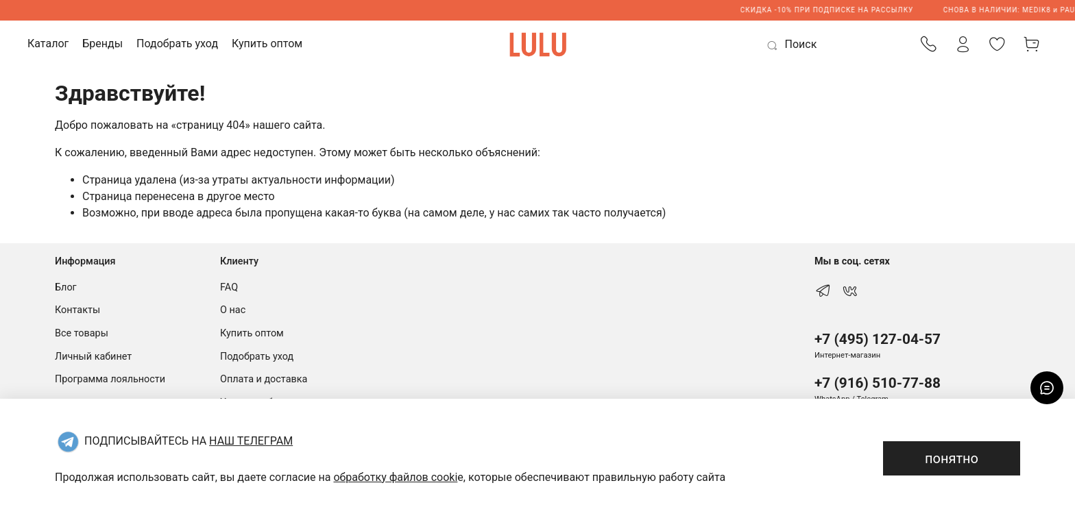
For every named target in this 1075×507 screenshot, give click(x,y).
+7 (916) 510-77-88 (877, 383)
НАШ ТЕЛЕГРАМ (251, 440)
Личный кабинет (93, 356)
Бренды (102, 43)
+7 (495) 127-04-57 (877, 339)
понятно (951, 458)
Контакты (77, 310)
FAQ (229, 287)
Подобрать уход (177, 43)
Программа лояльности (110, 379)
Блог (66, 287)
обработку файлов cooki (395, 477)
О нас (232, 310)
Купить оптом (267, 43)
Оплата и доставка (263, 379)
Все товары (81, 333)
